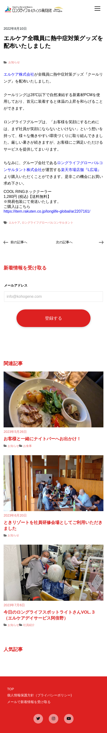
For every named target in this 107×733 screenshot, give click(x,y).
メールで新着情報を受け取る (29, 702)
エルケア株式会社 (19, 74)
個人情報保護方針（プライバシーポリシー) (39, 695)
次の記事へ (64, 242)
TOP (10, 689)
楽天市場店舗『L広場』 (81, 170)
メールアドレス (15, 285)
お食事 (27, 446)
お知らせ (14, 62)
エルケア (14, 222)
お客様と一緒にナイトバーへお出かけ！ (42, 438)
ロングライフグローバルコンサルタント (47, 222)
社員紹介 (29, 625)
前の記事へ (19, 242)
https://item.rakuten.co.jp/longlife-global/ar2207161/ (47, 211)
